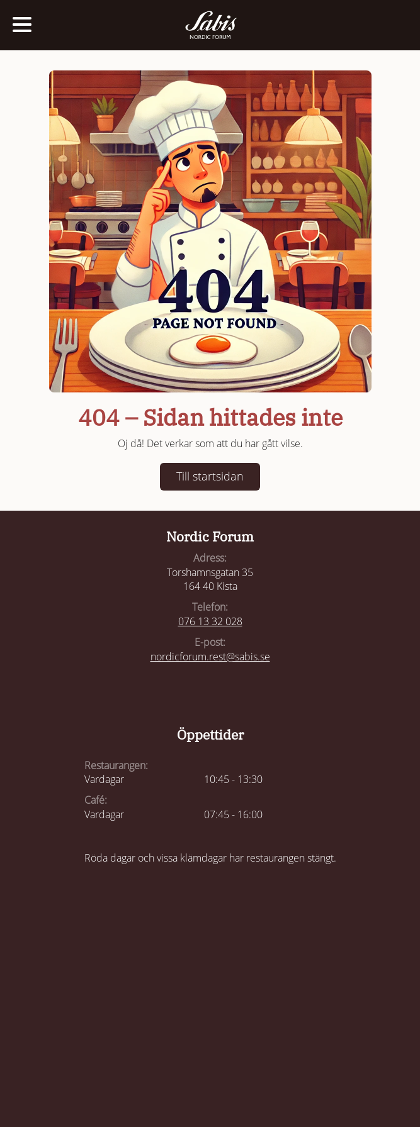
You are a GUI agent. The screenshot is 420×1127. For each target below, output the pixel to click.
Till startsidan (210, 476)
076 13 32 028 (210, 621)
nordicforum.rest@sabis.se (210, 656)
